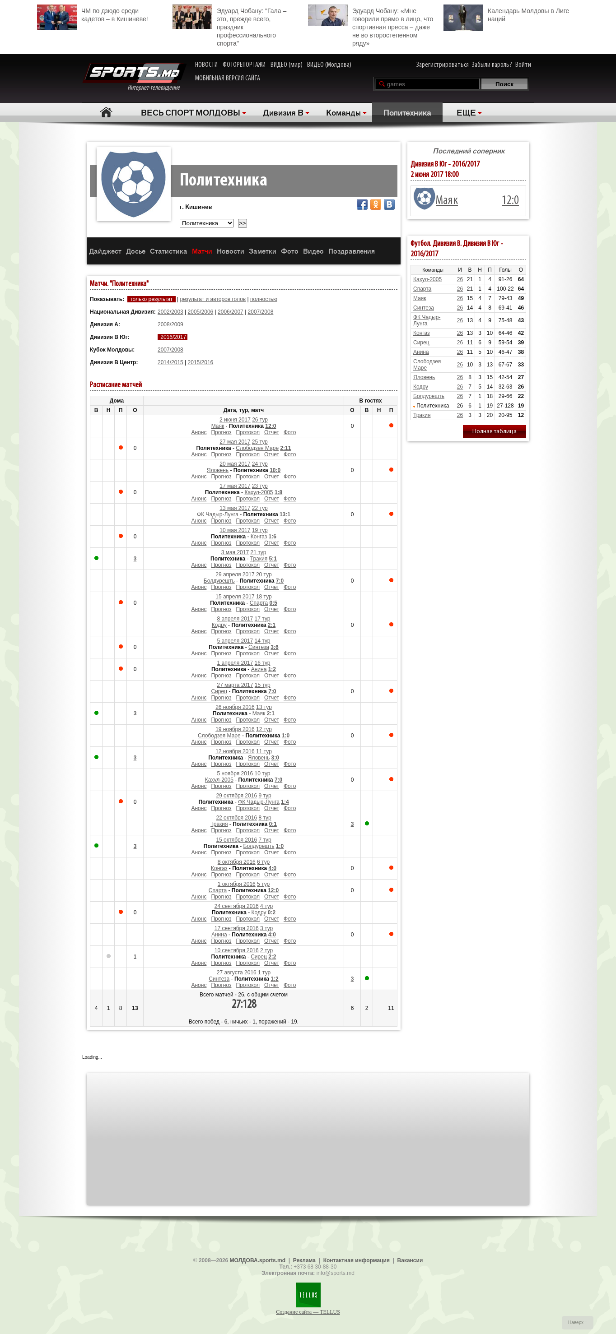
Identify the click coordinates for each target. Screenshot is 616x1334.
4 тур (266, 906)
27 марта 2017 (235, 685)
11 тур (264, 751)
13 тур (264, 707)
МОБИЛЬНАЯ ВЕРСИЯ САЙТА (227, 78)
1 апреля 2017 (235, 663)
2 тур (266, 950)
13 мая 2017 (234, 508)
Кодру (219, 625)
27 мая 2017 (234, 442)
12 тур (264, 729)
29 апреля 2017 (234, 574)
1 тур (264, 972)
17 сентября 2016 (237, 928)
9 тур (264, 795)
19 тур (260, 530)
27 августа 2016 (237, 972)
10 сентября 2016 (237, 950)
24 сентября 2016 (237, 906)
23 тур (260, 486)
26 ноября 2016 (234, 707)
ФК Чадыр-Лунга (217, 514)
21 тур (258, 552)
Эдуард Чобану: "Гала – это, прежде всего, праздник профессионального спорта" (229, 26)
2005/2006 (201, 312)
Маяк (217, 426)
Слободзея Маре (257, 448)
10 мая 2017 (234, 530)
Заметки (262, 250)
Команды (343, 112)
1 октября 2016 (237, 884)
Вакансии (410, 1260)
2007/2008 (261, 312)
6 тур (263, 862)
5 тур (263, 884)
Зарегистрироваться (442, 65)
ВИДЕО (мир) (287, 65)
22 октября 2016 (236, 818)
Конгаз (259, 536)
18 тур (264, 596)
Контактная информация (356, 1260)
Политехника (407, 112)
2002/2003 (170, 312)
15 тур (263, 685)
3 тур (266, 928)
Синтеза (258, 647)
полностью (263, 299)
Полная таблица (494, 431)
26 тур (260, 420)
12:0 (510, 201)
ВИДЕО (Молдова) (329, 65)
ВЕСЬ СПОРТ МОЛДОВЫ (190, 112)
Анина (259, 669)
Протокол (248, 432)
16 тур (263, 663)
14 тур (263, 641)
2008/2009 (170, 324)
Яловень (218, 470)
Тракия (258, 559)
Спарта (259, 603)
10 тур (263, 773)
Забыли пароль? (492, 65)
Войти (523, 65)
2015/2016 (201, 362)
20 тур (264, 574)
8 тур (264, 818)
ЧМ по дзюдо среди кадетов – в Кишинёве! (92, 14)
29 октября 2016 (236, 795)
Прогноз (221, 432)
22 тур (260, 508)
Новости (230, 250)
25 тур (260, 442)
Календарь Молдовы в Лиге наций (506, 14)
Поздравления (351, 250)
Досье (135, 250)
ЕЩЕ (466, 112)
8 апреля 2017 (235, 619)
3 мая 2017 (235, 552)
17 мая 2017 (234, 486)
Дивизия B (283, 112)
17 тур (263, 619)
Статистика (168, 250)
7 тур (264, 840)
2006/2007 (230, 312)
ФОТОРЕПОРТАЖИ (244, 65)
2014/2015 (170, 362)
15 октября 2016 (236, 840)
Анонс (198, 432)
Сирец (219, 691)
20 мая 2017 (234, 464)
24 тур (260, 464)
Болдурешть (219, 581)
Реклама (304, 1260)
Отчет (271, 432)
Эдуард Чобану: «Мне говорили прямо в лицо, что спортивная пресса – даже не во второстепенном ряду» (370, 26)
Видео (313, 250)
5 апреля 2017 (235, 641)
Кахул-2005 (258, 492)
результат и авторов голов (213, 299)
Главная (106, 112)
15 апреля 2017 (234, 596)
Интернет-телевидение (134, 77)
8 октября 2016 (237, 862)
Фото (290, 250)
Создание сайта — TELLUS (308, 1312)
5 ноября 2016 (235, 773)
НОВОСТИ (206, 65)
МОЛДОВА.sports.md (257, 1260)
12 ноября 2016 (234, 751)
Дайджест (105, 250)
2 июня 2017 (235, 420)
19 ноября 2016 (234, 729)
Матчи (202, 250)
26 (460, 279)
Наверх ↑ (577, 1322)
